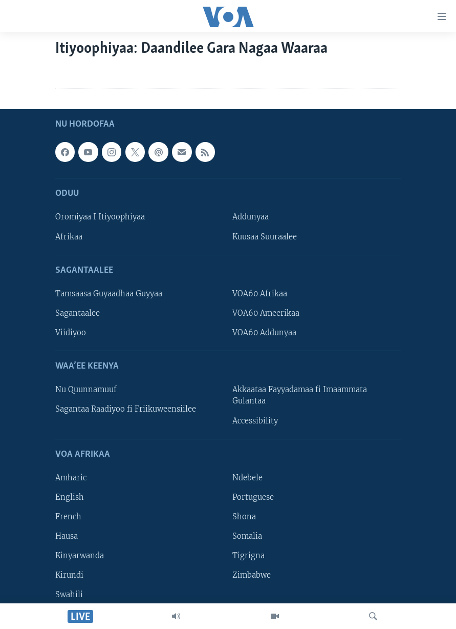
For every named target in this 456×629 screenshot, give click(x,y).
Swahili (69, 594)
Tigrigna (248, 555)
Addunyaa (250, 217)
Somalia (247, 536)
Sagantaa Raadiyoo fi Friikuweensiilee (125, 409)
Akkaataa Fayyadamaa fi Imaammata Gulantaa (299, 395)
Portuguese (253, 497)
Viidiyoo (70, 332)
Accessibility (255, 420)
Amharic (70, 477)
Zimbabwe (251, 575)
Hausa (66, 536)
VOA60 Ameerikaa (265, 313)
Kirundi (69, 575)
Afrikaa (68, 236)
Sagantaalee (77, 313)
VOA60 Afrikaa (259, 293)
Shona (244, 516)
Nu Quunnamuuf (86, 389)
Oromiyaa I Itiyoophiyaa (100, 217)
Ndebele (247, 477)
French (68, 516)
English (69, 497)
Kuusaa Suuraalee (264, 236)
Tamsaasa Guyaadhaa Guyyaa (108, 293)
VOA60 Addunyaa (264, 332)
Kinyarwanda (79, 555)
